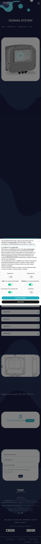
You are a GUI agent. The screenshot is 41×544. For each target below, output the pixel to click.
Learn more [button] (20, 302)
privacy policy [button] (13, 242)
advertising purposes (11, 255)
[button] (38, 241)
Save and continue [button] (20, 298)
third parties (31, 249)
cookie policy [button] (14, 247)
